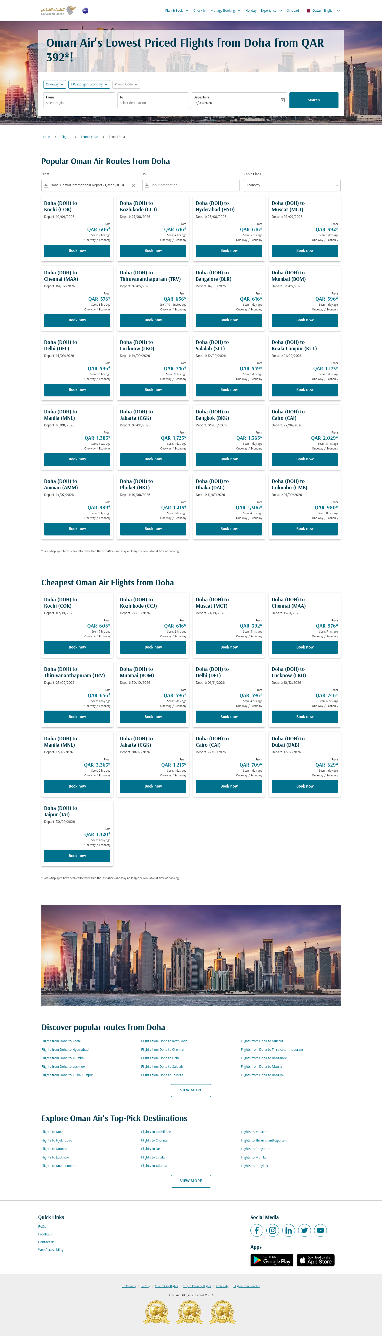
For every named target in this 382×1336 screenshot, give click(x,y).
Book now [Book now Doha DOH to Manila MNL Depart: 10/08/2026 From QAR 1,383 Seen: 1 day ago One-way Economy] (77, 459)
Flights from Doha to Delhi (160, 1058)
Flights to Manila (253, 1158)
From (50, 98)
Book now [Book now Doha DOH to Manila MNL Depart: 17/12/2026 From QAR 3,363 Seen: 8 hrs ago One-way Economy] (77, 786)
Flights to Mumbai (54, 1149)
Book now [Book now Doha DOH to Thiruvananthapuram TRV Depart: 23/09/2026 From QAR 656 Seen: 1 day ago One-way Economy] (77, 717)
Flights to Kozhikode (156, 1132)
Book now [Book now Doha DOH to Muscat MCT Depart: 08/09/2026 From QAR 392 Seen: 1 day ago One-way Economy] (305, 251)
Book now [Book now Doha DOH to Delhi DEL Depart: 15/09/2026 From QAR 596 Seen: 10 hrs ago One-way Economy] (77, 390)
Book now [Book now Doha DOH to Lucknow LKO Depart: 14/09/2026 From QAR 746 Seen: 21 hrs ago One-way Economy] (153, 390)
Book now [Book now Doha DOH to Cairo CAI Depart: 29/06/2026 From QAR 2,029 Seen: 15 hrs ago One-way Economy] (305, 459)
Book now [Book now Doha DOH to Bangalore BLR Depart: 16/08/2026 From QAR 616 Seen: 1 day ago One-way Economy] (229, 320)
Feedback (45, 1234)
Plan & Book (178, 10)
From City (222, 1286)
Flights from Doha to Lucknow (63, 1067)
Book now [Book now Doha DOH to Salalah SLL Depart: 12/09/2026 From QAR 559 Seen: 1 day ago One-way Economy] (229, 390)
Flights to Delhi (152, 1149)
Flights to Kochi (52, 1132)
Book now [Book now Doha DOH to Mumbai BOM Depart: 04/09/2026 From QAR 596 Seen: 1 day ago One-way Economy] (305, 320)
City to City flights (166, 1286)
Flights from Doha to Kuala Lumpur (67, 1075)
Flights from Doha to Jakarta (162, 1075)
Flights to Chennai (154, 1141)
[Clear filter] (133, 185)
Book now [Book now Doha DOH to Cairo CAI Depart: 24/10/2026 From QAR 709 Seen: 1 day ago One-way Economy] (229, 786)
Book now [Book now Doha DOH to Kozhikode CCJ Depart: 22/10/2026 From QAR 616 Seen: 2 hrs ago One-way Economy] (153, 647)
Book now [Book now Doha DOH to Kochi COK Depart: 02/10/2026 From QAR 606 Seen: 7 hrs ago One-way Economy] (77, 647)
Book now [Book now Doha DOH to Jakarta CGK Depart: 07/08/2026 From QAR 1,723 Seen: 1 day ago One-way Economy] (153, 459)
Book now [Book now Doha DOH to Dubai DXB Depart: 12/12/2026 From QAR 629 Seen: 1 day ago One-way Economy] (305, 786)
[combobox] (79, 103)
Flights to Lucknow (55, 1158)
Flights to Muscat (254, 1132)
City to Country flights (197, 1286)
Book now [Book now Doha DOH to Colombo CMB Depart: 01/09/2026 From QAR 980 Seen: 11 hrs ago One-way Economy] (305, 529)
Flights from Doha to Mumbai (63, 1058)
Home (45, 137)
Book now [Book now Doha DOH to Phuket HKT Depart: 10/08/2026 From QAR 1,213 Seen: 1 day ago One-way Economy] (153, 529)
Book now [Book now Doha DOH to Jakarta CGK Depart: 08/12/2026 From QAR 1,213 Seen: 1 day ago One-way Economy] (153, 786)
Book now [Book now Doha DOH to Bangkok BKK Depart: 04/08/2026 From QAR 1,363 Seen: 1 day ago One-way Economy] (229, 459)
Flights (65, 137)
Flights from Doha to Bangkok (262, 1075)
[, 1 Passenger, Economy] (87, 84)
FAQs (42, 1227)
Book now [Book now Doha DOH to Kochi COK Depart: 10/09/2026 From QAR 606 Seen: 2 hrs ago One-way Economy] (77, 251)
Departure (201, 98)
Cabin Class (252, 174)
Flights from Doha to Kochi (61, 1041)
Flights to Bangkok (254, 1166)
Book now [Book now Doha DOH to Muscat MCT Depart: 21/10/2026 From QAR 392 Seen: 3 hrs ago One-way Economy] (229, 647)
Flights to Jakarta (154, 1166)
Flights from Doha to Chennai (162, 1050)
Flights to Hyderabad (56, 1141)
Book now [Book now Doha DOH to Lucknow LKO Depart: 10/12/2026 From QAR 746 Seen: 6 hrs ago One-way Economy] (305, 717)
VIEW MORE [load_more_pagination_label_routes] (191, 1090)
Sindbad (293, 11)
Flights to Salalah (154, 1158)
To (121, 98)
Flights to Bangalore (255, 1149)
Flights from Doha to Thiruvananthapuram (272, 1050)
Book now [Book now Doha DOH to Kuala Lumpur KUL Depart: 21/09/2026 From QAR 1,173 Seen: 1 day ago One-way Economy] (305, 390)
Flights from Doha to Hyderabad (65, 1050)
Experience (273, 10)
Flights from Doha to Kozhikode (164, 1041)
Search (314, 100)
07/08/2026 (202, 103)
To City (145, 1286)
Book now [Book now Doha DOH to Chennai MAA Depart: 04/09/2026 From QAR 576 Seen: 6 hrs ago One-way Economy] (77, 320)
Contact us (46, 1242)
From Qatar (89, 137)
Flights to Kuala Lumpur (59, 1166)
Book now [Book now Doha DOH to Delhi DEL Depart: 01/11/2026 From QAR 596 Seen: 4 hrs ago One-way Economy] (229, 717)
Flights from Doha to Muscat (262, 1041)
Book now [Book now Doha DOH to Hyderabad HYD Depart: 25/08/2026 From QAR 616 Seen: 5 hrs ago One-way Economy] (229, 251)
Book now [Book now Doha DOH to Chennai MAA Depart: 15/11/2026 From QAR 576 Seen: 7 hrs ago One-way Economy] (305, 647)
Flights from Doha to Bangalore (264, 1058)
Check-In (199, 11)
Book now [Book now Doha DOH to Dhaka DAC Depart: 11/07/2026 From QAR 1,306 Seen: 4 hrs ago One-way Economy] (229, 529)
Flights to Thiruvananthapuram (263, 1141)
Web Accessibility (50, 1250)
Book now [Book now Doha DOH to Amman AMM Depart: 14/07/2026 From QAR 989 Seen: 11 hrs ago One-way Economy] (77, 529)
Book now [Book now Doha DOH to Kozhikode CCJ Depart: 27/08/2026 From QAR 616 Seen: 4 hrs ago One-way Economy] (153, 251)
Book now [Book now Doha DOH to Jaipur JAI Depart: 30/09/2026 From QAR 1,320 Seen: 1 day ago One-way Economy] (77, 856)
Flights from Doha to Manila (261, 1067)
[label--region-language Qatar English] (323, 10)
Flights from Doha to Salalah (162, 1067)
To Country (129, 1286)
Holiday (251, 11)
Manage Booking (226, 10)
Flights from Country (246, 1286)
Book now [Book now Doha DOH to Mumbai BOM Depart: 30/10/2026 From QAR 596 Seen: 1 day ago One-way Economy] (153, 717)
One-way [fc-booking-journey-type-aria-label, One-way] (52, 85)
